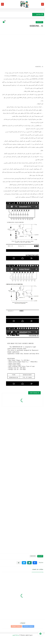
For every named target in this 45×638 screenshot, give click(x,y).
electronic (39, 22)
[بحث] (2, 4)
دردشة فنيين (15, 635)
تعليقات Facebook (28, 626)
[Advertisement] (22, 49)
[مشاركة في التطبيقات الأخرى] (18, 562)
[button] (35, 562)
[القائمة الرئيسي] (42, 4)
